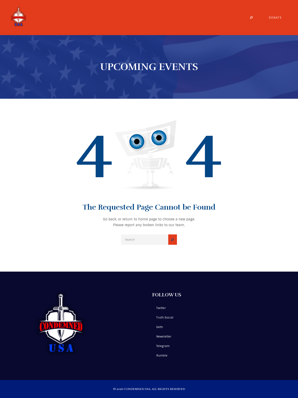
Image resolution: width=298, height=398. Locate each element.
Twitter (161, 308)
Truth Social (164, 317)
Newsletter (163, 336)
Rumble (161, 355)
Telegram (162, 346)
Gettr (159, 327)
